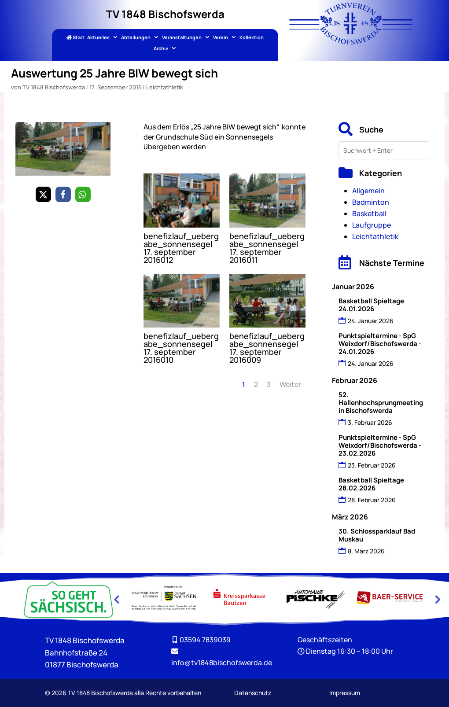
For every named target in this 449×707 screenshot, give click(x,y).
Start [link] (75, 38)
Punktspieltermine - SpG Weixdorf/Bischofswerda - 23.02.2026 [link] (380, 445)
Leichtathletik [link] (164, 87)
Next (437, 599)
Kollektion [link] (251, 38)
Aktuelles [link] (98, 38)
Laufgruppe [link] (371, 225)
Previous (116, 599)
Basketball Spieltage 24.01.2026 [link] (371, 304)
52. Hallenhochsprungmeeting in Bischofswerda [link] (381, 402)
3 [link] (269, 384)
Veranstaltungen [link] (182, 38)
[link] (350, 42)
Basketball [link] (369, 213)
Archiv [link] (161, 49)
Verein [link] (220, 38)
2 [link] (256, 384)
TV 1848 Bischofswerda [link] (53, 87)
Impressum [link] (344, 693)
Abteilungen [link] (136, 38)
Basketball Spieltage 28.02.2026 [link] (371, 484)
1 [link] (243, 384)
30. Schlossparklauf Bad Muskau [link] (377, 535)
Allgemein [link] (368, 190)
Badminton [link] (370, 202)
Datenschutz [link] (252, 693)
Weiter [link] (290, 384)
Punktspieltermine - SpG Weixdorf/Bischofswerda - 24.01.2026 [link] (380, 343)
